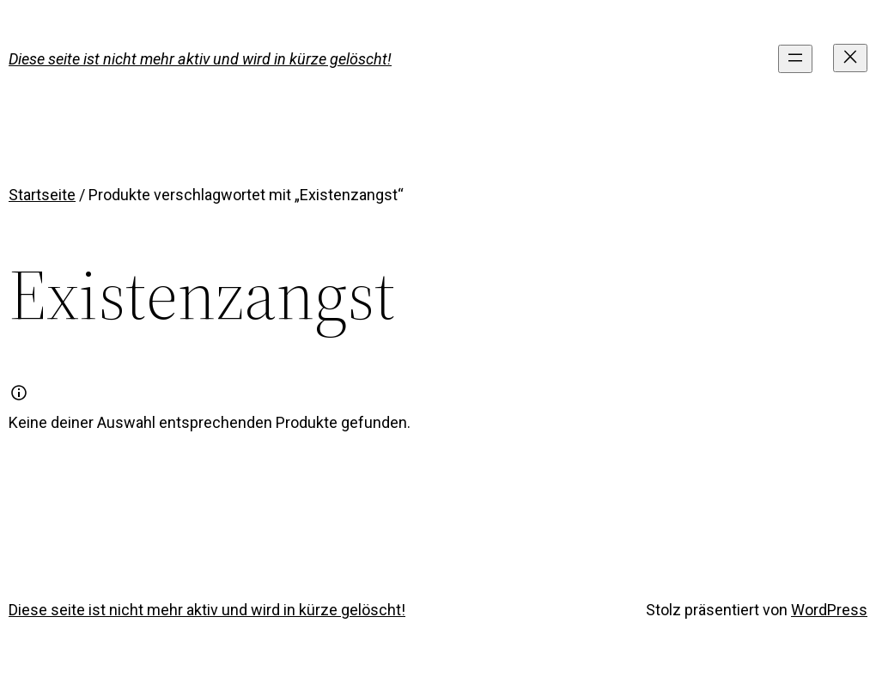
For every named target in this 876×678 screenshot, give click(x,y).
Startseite (42, 195)
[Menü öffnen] (795, 59)
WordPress (829, 610)
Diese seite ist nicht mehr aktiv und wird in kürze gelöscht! (200, 59)
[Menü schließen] (850, 58)
